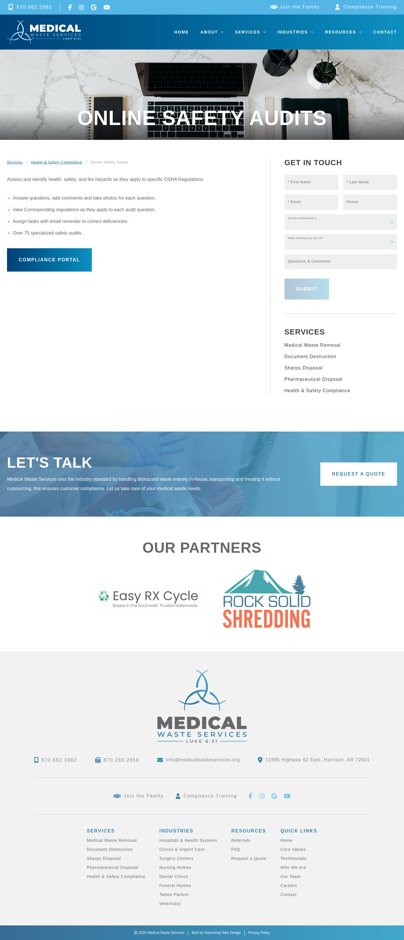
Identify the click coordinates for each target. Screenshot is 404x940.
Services (250, 32)
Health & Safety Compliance (56, 162)
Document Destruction (310, 356)
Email (294, 202)
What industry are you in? (305, 238)
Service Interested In (302, 218)
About (212, 32)
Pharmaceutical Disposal (313, 379)
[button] (49, 260)
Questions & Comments (309, 261)
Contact (385, 32)
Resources (343, 32)
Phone (352, 202)
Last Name (358, 182)
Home (181, 32)
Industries (295, 32)
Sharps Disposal (303, 367)
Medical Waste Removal (312, 345)
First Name (299, 182)
